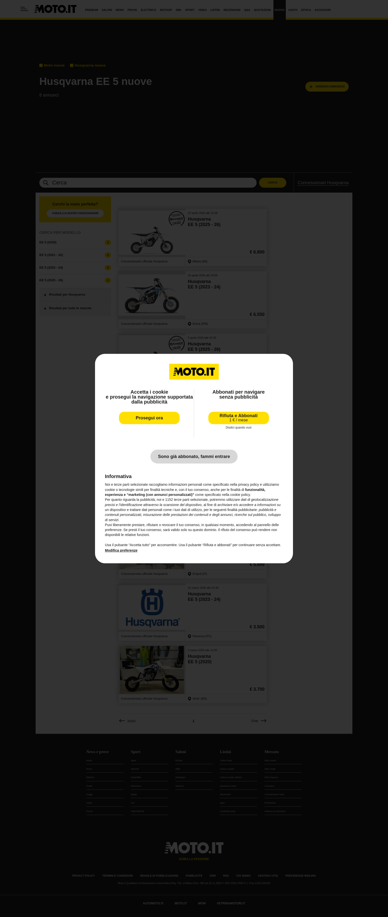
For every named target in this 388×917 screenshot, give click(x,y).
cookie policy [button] (240, 495)
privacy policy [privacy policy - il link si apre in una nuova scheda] (248, 485)
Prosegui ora (149, 417)
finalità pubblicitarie (242, 510)
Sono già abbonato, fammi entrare (194, 456)
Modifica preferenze (121, 551)
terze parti (181, 500)
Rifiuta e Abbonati (238, 417)
